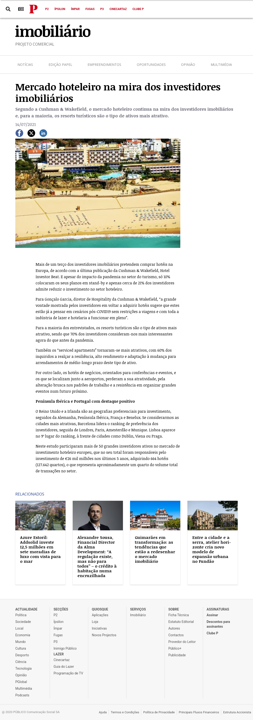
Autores (174, 628)
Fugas (89, 9)
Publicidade (177, 655)
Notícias (25, 64)
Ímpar (75, 9)
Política (21, 615)
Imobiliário (138, 615)
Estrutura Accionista (237, 712)
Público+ (174, 648)
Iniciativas (99, 628)
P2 (47, 9)
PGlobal (21, 682)
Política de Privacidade (159, 712)
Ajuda (103, 712)
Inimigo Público (65, 648)
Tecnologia (23, 668)
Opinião (188, 64)
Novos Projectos (104, 635)
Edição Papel (60, 64)
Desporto (22, 655)
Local (19, 628)
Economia (22, 635)
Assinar (212, 615)
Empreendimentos (104, 64)
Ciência (20, 662)
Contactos (176, 635)
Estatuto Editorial (181, 622)
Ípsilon (60, 9)
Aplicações (100, 615)
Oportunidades (151, 64)
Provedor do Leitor (182, 642)
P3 (102, 9)
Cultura (20, 648)
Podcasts (22, 695)
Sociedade (23, 622)
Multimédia (221, 64)
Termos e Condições (125, 712)
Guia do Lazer (64, 666)
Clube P (138, 9)
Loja (95, 622)
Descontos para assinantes (218, 624)
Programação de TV (68, 673)
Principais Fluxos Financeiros (199, 712)
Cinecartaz (118, 9)
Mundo (20, 642)
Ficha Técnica (178, 615)
